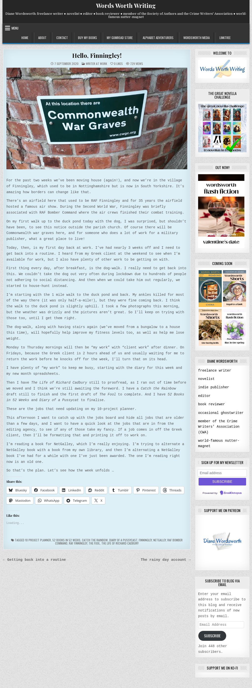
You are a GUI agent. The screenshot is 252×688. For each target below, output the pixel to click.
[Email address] (222, 472)
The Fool (94, 543)
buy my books (87, 37)
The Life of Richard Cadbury (120, 543)
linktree (225, 37)
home (24, 37)
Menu (15, 28)
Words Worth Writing (126, 5)
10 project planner (38, 540)
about (42, 37)
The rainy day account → (166, 559)
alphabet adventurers (158, 37)
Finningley (145, 540)
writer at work (96, 64)
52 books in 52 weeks (66, 540)
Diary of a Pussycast (123, 540)
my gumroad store (120, 37)
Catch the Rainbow (95, 540)
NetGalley (159, 540)
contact (62, 37)
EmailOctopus (233, 492)
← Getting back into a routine (34, 559)
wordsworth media (196, 37)
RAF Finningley (78, 543)
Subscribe (212, 635)
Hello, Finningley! (96, 55)
